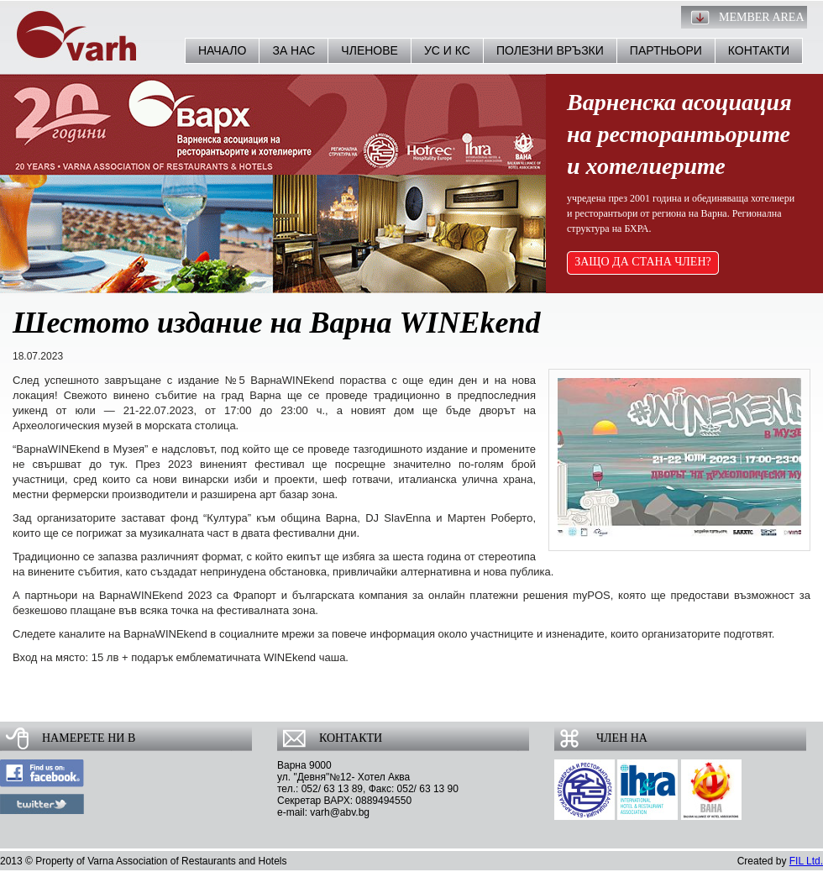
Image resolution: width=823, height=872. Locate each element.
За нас (293, 50)
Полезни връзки (550, 50)
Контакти (758, 50)
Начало (222, 50)
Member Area (762, 17)
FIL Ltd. (806, 861)
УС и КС (447, 50)
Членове (369, 50)
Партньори (666, 50)
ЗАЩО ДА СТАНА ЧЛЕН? (642, 261)
